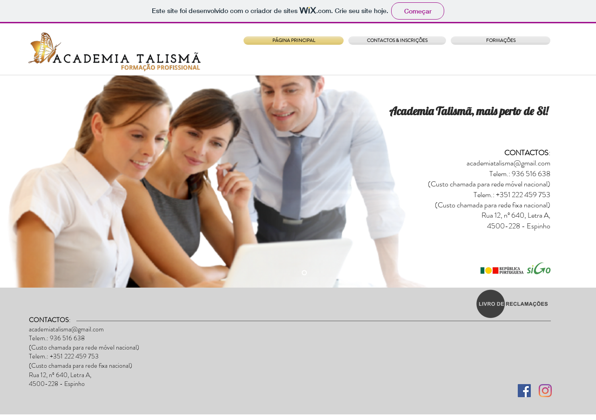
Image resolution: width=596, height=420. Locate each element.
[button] (499, 40)
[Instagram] (545, 390)
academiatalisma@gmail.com (508, 163)
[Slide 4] (304, 272)
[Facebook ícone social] (524, 390)
